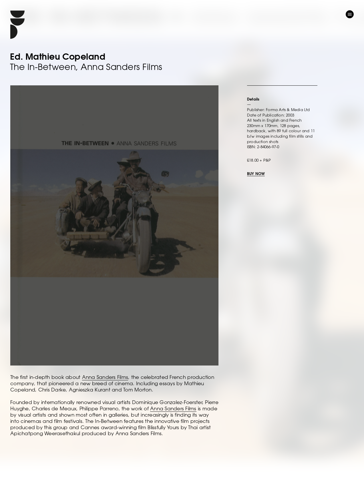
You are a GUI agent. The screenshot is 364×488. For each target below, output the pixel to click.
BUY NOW (256, 173)
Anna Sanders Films (105, 377)
